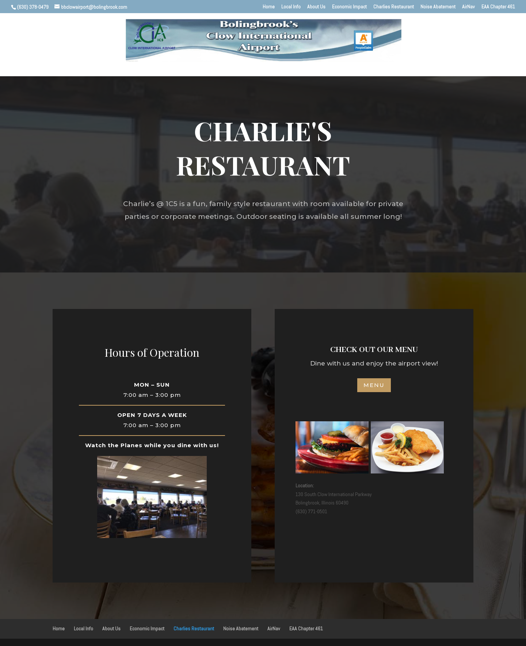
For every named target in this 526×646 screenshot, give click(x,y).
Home (269, 7)
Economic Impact (349, 7)
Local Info (291, 7)
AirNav (468, 7)
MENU (374, 385)
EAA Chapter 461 (498, 7)
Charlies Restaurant (393, 7)
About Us (316, 7)
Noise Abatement (438, 7)
